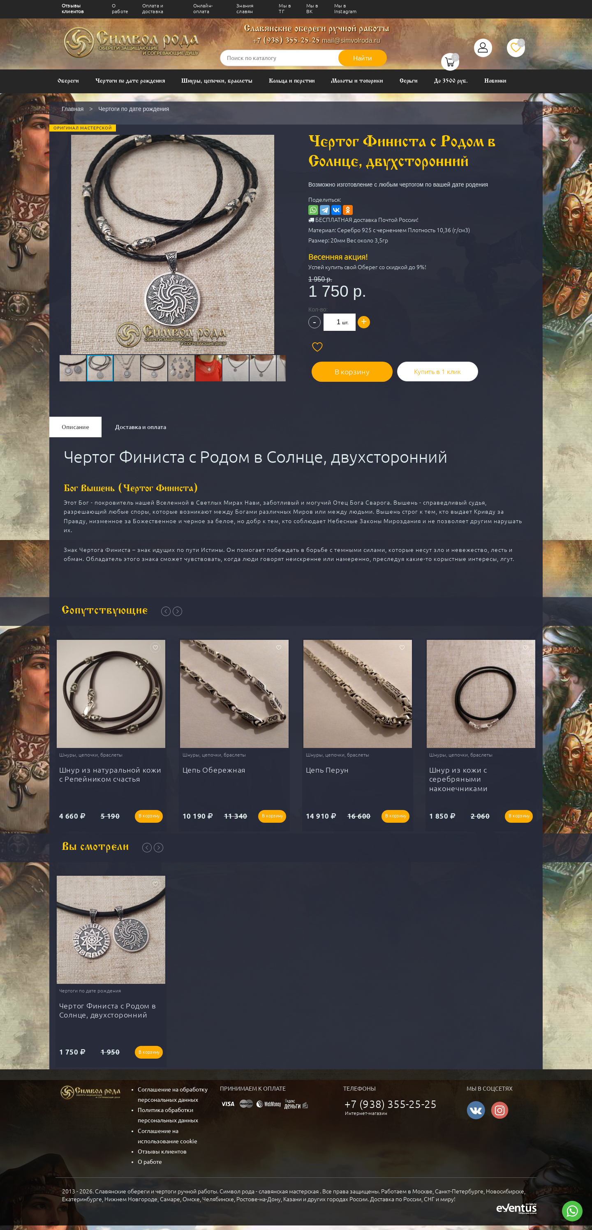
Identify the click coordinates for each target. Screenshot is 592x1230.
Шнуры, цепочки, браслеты (216, 81)
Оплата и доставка (152, 8)
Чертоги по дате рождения (130, 81)
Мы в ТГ (285, 8)
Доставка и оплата (140, 427)
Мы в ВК (312, 8)
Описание (75, 427)
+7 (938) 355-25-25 (286, 40)
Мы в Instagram (345, 8)
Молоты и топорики (357, 81)
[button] (172, 223)
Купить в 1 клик (425, 368)
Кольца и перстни (291, 81)
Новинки (495, 81)
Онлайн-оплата (203, 8)
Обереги (68, 81)
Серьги (409, 81)
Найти (362, 58)
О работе (120, 8)
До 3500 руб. (450, 81)
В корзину (345, 368)
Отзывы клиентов (73, 8)
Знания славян (244, 8)
